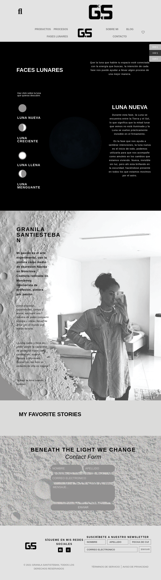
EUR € (153, 59)
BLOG (129, 29)
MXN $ (153, 47)
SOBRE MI (112, 29)
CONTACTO (120, 36)
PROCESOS (61, 29)
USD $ (153, 53)
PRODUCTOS (43, 29)
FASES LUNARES (57, 36)
